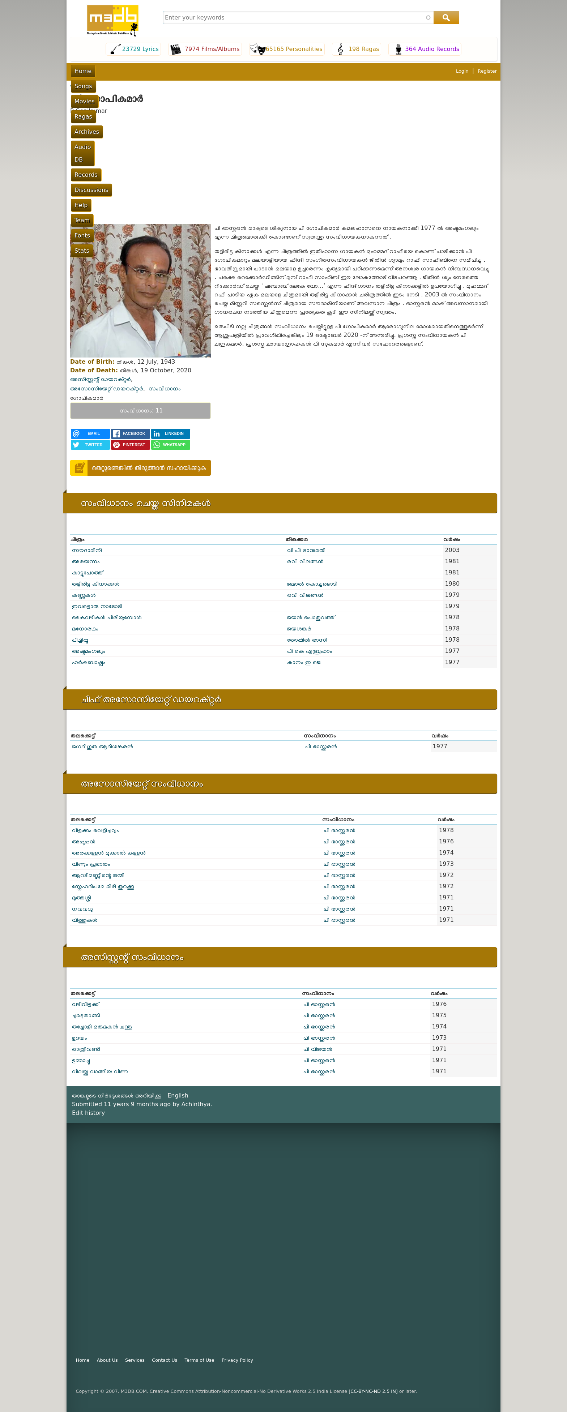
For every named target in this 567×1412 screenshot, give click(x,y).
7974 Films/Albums (212, 49)
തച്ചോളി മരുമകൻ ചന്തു (102, 1026)
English (177, 1095)
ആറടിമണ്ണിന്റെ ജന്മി (98, 875)
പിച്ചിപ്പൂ (80, 639)
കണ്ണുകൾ (84, 594)
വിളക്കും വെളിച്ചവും (95, 830)
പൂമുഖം (78, 84)
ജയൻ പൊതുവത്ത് (310, 617)
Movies (137, 71)
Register (487, 71)
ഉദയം (79, 1037)
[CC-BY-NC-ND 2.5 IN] (373, 1391)
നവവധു (82, 908)
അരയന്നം (86, 561)
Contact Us (164, 1360)
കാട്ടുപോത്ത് (87, 572)
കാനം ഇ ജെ (304, 662)
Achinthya (196, 1104)
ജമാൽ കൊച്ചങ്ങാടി (312, 583)
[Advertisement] (283, 169)
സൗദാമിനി (87, 550)
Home (82, 71)
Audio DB (228, 71)
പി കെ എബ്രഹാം (309, 650)
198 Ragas (364, 49)
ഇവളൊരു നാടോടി (97, 606)
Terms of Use (199, 1360)
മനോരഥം (85, 628)
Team (354, 71)
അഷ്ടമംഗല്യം (89, 650)
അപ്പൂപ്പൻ (83, 841)
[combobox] (310, 17)
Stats (402, 71)
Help (331, 71)
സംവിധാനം (165, 388)
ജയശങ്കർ (299, 628)
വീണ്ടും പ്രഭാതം (91, 863)
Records (261, 71)
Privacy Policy (237, 1360)
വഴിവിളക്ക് (85, 1004)
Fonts (378, 71)
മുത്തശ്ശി (81, 897)
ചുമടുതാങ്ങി (86, 1015)
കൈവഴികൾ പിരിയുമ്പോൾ (107, 617)
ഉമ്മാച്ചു (81, 1060)
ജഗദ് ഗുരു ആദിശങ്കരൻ (102, 746)
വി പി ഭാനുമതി (306, 550)
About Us (107, 1360)
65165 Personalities (294, 49)
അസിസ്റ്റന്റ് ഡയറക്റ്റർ (100, 379)
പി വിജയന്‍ (317, 1048)
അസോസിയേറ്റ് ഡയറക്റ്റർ (106, 388)
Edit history (88, 1112)
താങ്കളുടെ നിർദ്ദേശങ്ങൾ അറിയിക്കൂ (117, 1095)
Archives (194, 71)
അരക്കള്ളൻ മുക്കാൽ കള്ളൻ (109, 852)
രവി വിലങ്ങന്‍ (305, 561)
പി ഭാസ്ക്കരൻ (321, 746)
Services (135, 1360)
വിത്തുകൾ (85, 919)
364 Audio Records (432, 49)
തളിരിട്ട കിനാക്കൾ (96, 583)
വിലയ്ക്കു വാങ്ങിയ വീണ (100, 1071)
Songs (109, 71)
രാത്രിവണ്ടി (86, 1048)
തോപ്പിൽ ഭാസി (307, 639)
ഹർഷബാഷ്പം (89, 662)
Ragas (164, 71)
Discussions (299, 71)
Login (462, 71)
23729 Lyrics (140, 49)
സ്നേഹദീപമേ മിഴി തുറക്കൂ (103, 886)
